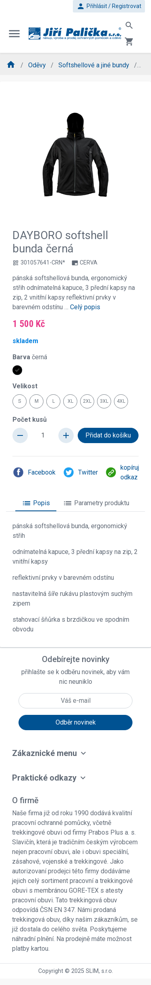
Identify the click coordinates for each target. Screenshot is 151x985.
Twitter (80, 472)
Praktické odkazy (44, 778)
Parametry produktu (96, 503)
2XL (87, 401)
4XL (121, 401)
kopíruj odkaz (122, 472)
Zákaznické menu (44, 753)
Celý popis (85, 307)
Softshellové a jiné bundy (94, 65)
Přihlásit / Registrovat (109, 6)
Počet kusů (29, 419)
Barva (29, 357)
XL (70, 401)
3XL (104, 401)
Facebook (34, 472)
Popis (36, 503)
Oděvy (38, 65)
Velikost (24, 386)
